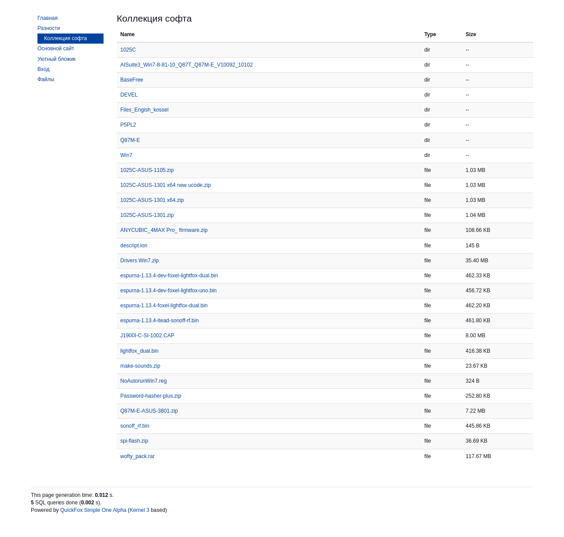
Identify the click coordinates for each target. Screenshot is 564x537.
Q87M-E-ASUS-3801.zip (149, 411)
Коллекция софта (65, 38)
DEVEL (128, 95)
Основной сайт (55, 48)
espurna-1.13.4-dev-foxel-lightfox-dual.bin (169, 275)
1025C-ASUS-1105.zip (147, 170)
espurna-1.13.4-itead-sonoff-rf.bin (159, 320)
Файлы (45, 79)
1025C (128, 50)
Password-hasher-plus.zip (150, 396)
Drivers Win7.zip (139, 260)
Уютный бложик (56, 59)
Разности (48, 28)
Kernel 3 (139, 510)
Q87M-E (130, 140)
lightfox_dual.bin (139, 351)
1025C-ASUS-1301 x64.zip (152, 200)
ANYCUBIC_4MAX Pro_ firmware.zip (164, 230)
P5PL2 (128, 125)
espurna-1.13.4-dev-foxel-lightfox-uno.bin (168, 290)
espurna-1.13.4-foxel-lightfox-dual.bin (164, 305)
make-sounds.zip (140, 366)
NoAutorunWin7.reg (143, 381)
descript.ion (133, 245)
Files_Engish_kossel (144, 110)
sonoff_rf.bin (134, 426)
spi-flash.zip (134, 441)
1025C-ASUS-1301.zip (147, 215)
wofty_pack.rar (137, 456)
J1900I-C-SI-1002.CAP (147, 335)
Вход (43, 69)
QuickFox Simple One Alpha (93, 510)
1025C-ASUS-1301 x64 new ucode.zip (165, 185)
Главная (47, 18)
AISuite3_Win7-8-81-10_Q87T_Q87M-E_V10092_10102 (186, 65)
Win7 (126, 155)
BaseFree (131, 80)
